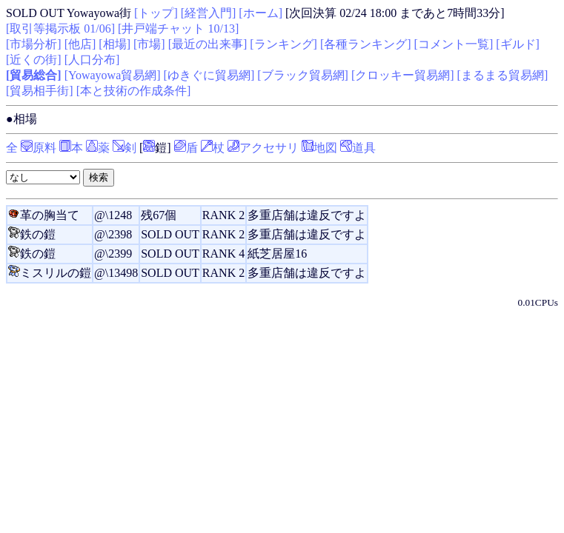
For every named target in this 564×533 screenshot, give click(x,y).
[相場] (114, 44)
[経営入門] (208, 13)
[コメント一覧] (454, 44)
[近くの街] (34, 59)
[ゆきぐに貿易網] (209, 75)
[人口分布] (92, 59)
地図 (319, 147)
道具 (358, 147)
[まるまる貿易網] (502, 75)
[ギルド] (518, 44)
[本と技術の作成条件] (133, 90)
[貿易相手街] (39, 90)
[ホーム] (260, 13)
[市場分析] (34, 44)
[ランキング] (283, 44)
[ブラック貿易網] (302, 75)
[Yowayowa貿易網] (112, 75)
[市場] (149, 44)
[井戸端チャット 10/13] (178, 28)
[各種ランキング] (365, 44)
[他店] (80, 44)
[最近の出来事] (208, 44)
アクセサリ (263, 147)
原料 (38, 147)
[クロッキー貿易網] (402, 75)
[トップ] (156, 13)
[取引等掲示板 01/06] (60, 28)
